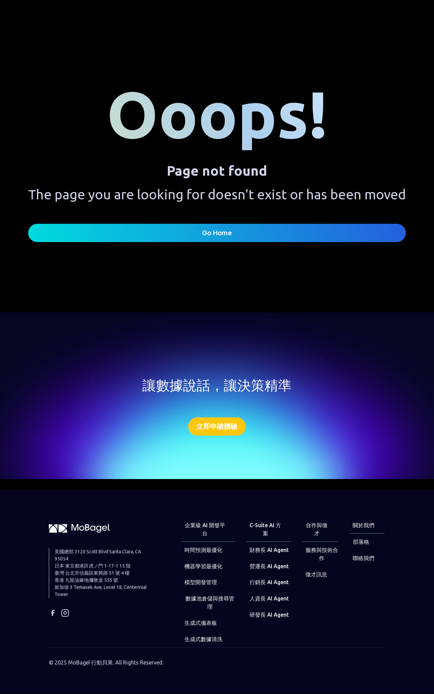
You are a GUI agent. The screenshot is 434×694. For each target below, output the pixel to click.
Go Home (217, 233)
